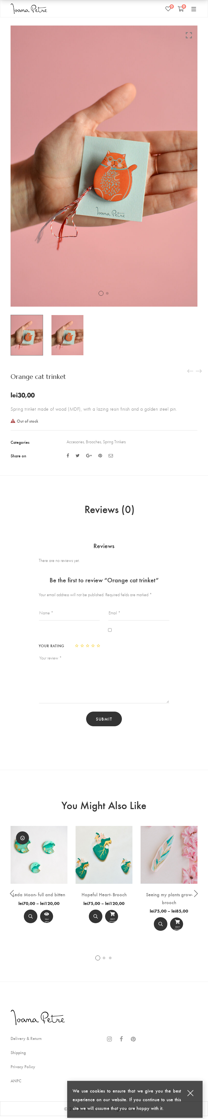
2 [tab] (104, 960)
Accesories (75, 441)
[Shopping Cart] (181, 8)
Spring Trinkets (114, 441)
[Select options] (111, 919)
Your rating (51, 648)
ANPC (16, 1083)
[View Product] (46, 919)
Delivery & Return (26, 1041)
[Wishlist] (168, 8)
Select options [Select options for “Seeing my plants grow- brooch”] (176, 928)
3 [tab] (110, 960)
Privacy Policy (23, 1069)
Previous (11, 896)
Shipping (18, 1055)
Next (192, 166)
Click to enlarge (189, 35)
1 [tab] (97, 960)
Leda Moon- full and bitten (39, 897)
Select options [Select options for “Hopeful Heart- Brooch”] (111, 920)
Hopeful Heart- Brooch (104, 897)
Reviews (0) (109, 510)
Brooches (93, 441)
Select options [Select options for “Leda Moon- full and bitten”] (46, 920)
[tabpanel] (39, 879)
